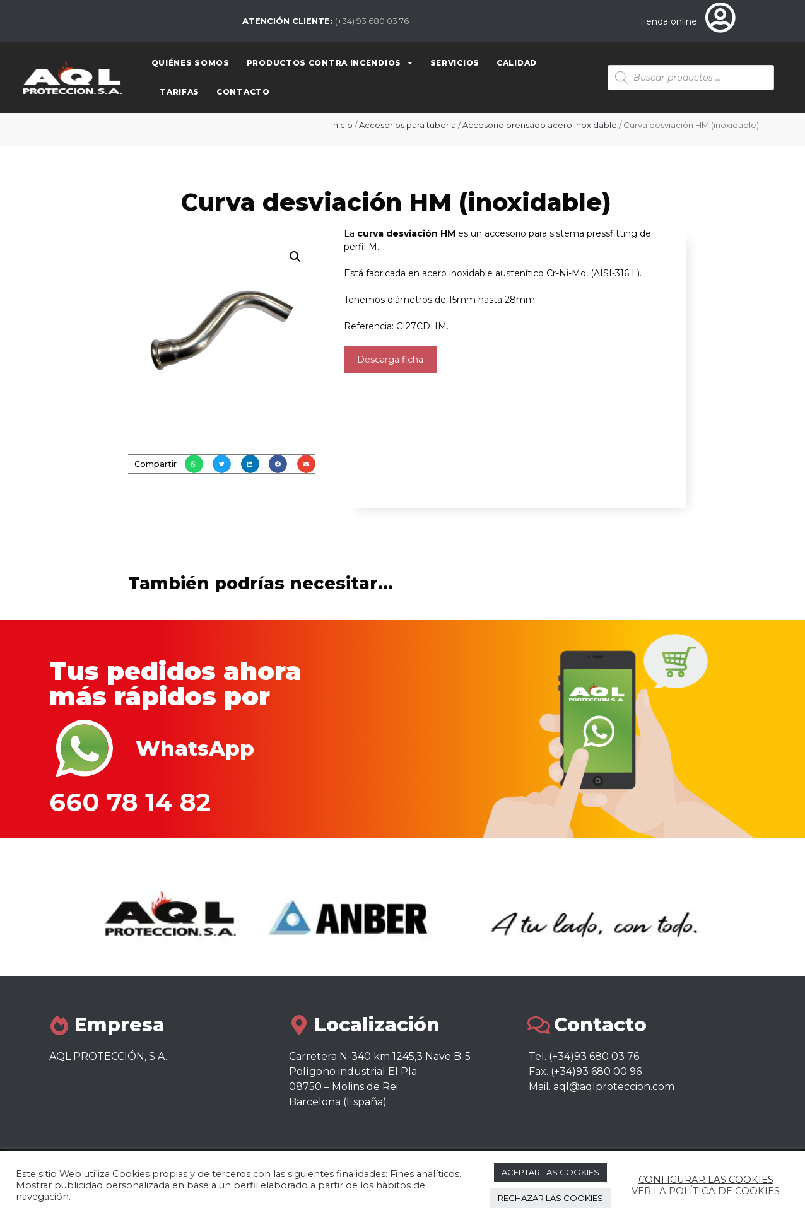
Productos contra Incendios (330, 63)
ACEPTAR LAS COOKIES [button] (550, 1172)
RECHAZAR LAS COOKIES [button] (550, 1198)
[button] (194, 464)
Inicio (342, 125)
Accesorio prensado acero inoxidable (539, 125)
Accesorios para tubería (407, 125)
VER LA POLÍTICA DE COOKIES (706, 1191)
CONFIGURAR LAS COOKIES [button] (705, 1179)
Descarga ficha (390, 359)
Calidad (517, 62)
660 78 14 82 (130, 802)
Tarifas (179, 92)
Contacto (243, 92)
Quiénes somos (190, 62)
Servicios (454, 62)
